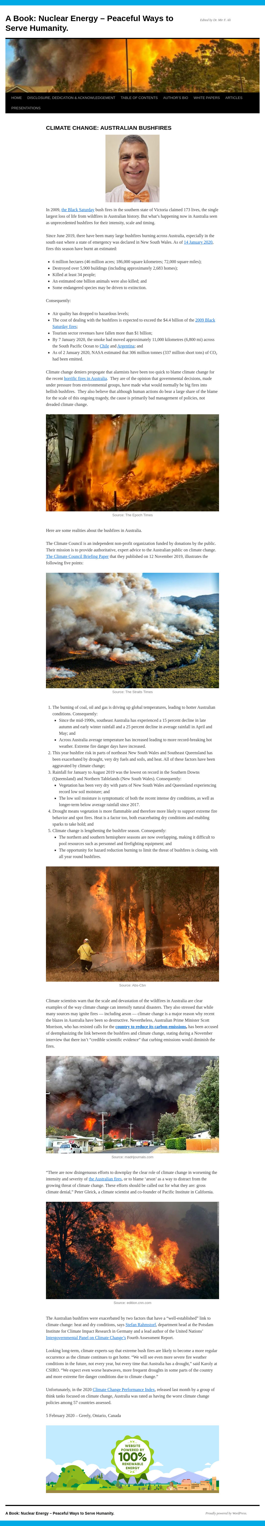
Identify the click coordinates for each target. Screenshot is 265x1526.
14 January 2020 (198, 242)
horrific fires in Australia (85, 378)
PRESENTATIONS (26, 108)
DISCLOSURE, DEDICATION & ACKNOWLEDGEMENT (71, 98)
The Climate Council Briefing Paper (77, 556)
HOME (16, 98)
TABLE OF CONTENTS (139, 98)
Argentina (126, 346)
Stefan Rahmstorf (140, 1324)
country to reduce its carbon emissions (150, 1026)
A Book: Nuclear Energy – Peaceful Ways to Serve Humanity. (59, 1513)
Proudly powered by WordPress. (226, 1513)
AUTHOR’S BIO (175, 98)
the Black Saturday (77, 209)
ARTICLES (233, 98)
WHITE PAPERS (207, 98)
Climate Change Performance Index (124, 1389)
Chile (104, 346)
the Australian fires (105, 1179)
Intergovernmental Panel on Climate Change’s (86, 1337)
